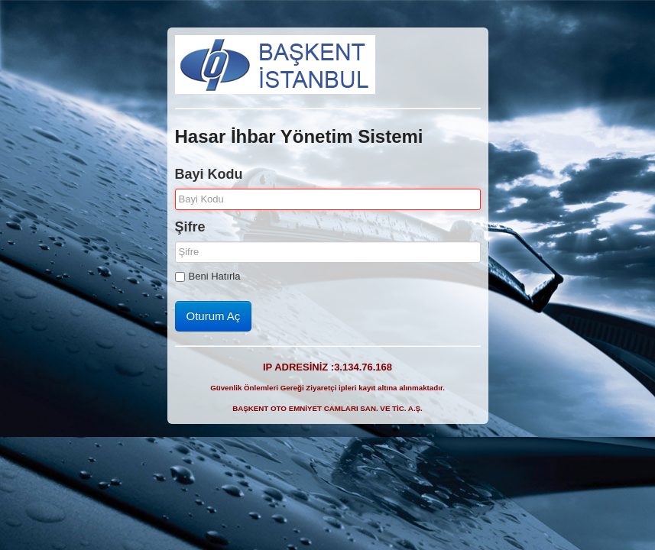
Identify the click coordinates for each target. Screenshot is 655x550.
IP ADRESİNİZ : (327, 367)
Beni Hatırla (208, 276)
